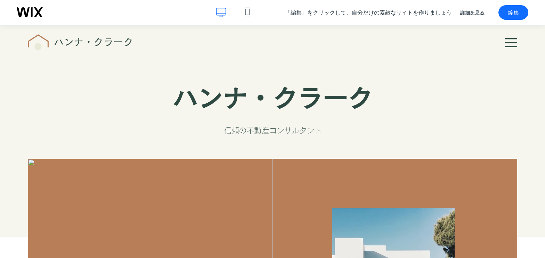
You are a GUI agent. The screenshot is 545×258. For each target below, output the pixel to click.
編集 (513, 12)
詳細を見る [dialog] (472, 12)
